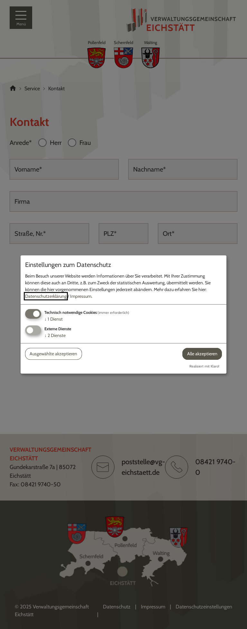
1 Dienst (53, 319)
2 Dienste (55, 335)
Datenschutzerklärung (46, 296)
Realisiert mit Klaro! (204, 366)
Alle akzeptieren (202, 354)
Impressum (80, 296)
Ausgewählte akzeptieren (53, 354)
